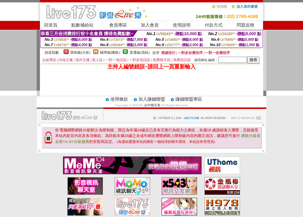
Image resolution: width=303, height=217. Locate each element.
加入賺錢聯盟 (151, 99)
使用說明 (182, 25)
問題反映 (245, 25)
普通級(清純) (140, 52)
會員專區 (118, 25)
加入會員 (150, 25)
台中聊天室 (152, 105)
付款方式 (214, 25)
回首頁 (50, 25)
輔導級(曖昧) (110, 52)
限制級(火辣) (80, 52)
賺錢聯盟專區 (188, 99)
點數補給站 (82, 25)
